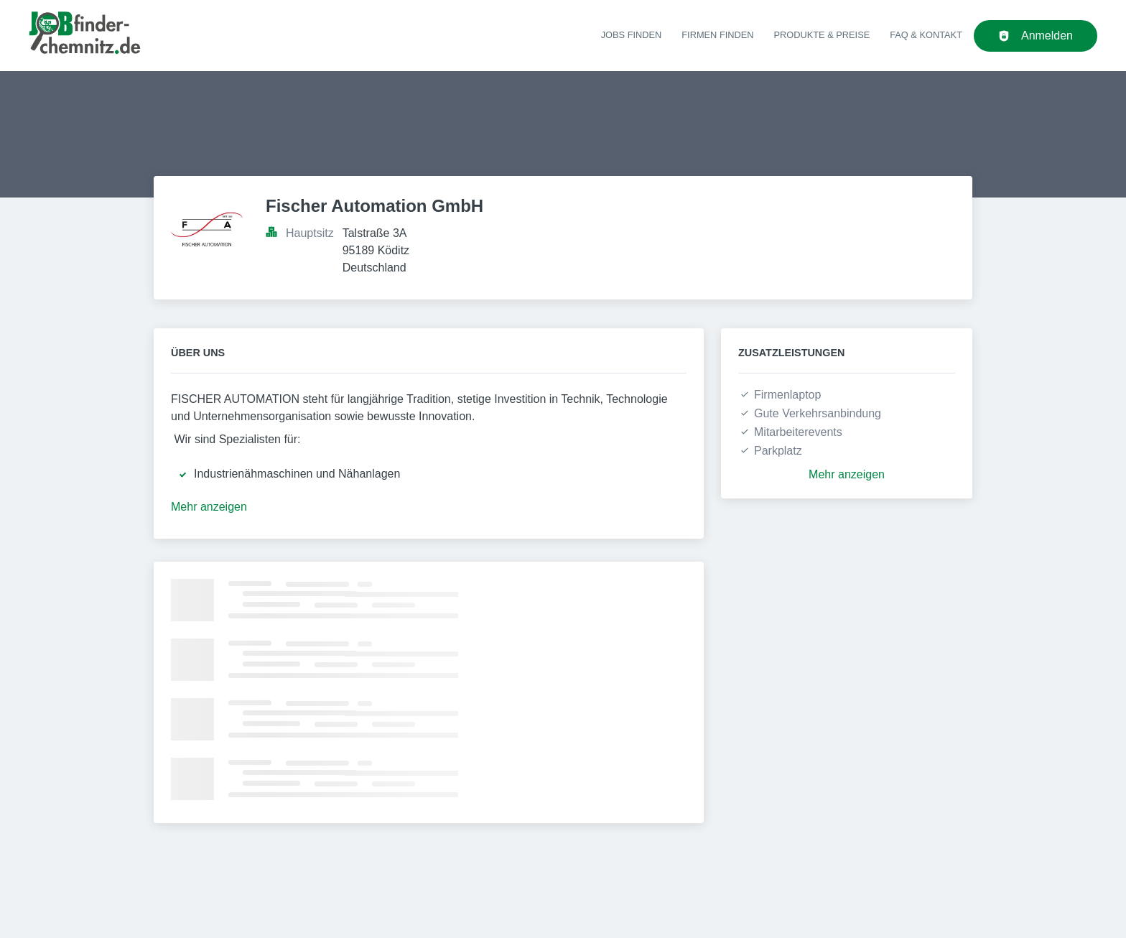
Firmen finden (717, 34)
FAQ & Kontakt (926, 34)
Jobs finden (631, 34)
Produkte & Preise (822, 34)
